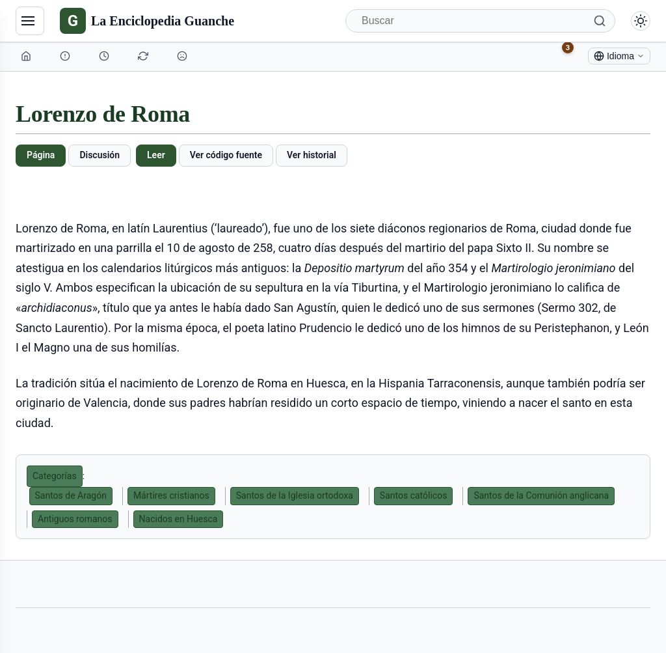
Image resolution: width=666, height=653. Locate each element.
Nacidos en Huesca (178, 519)
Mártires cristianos (171, 495)
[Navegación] (30, 21)
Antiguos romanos (75, 519)
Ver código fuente (226, 155)
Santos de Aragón (71, 495)
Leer (156, 155)
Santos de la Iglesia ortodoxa (294, 495)
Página (41, 155)
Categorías (55, 476)
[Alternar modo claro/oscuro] (640, 21)
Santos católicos (413, 495)
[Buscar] (480, 21)
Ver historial (311, 155)
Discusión (99, 155)
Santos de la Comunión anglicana (541, 495)
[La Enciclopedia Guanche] (147, 21)
